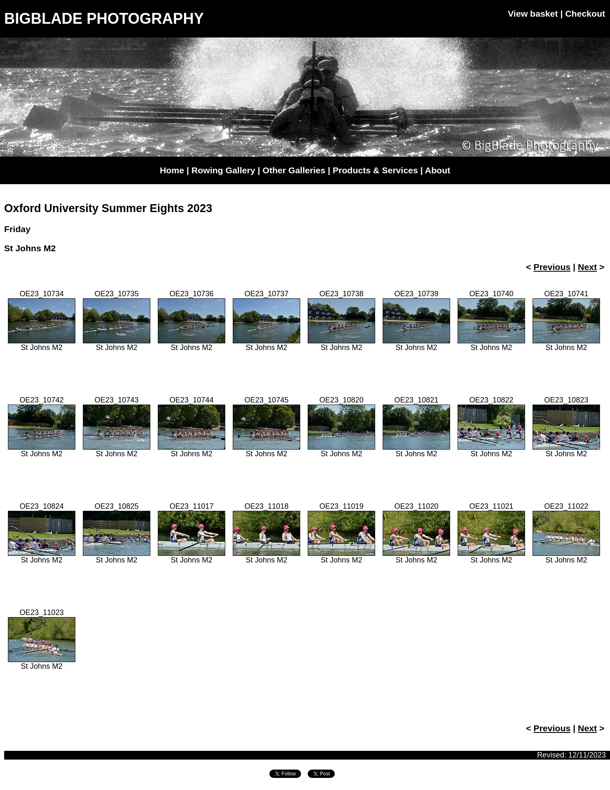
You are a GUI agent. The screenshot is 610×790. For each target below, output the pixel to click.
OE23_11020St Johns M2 (416, 533)
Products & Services (375, 170)
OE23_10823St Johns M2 (566, 427)
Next (587, 267)
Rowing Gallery (223, 170)
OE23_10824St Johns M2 (41, 533)
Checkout (585, 13)
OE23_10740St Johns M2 (491, 321)
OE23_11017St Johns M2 (191, 533)
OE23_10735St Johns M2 (116, 321)
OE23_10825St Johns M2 (116, 533)
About (438, 170)
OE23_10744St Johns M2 (191, 427)
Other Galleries (294, 170)
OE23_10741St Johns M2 (566, 321)
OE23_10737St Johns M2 (266, 321)
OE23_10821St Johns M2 (416, 427)
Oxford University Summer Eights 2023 (108, 208)
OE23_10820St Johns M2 (341, 427)
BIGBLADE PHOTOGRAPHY (104, 18)
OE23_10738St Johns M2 (341, 321)
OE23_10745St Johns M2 (266, 427)
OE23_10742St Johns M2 (41, 427)
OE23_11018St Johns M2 (266, 533)
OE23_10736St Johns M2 (191, 321)
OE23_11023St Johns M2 (41, 639)
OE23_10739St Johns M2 (416, 321)
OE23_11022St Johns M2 (566, 533)
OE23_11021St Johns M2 (491, 533)
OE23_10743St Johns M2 (116, 427)
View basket (533, 13)
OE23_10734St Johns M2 (41, 321)
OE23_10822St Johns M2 (491, 427)
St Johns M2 (30, 248)
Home (172, 170)
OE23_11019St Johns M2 (341, 533)
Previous (551, 267)
